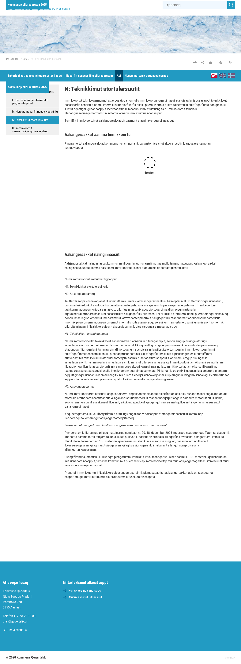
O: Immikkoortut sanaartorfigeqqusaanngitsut (29, 130)
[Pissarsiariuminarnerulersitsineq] (230, 62)
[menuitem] (27, 4)
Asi (25, 59)
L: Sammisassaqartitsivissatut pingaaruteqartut (29, 102)
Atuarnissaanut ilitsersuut (85, 597)
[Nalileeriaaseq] (221, 62)
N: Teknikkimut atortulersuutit (29, 120)
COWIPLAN (230, 658)
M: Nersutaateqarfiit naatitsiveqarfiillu (34, 111)
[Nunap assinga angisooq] (211, 62)
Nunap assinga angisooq (84, 590)
